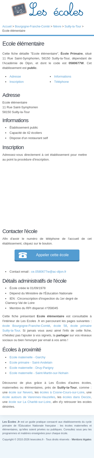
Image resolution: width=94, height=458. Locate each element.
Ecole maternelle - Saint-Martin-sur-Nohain (39, 373)
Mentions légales (81, 439)
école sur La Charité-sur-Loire (30, 402)
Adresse (15, 76)
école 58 (60, 326)
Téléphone (61, 81)
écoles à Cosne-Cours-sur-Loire (62, 392)
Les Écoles (47, 9)
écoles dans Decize (77, 397)
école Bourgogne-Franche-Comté (26, 326)
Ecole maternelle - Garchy (27, 357)
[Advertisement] (44, 194)
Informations (62, 76)
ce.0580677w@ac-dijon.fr (48, 271)
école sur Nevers (21, 392)
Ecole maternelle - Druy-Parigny (31, 368)
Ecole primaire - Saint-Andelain (31, 362)
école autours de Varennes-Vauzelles (28, 397)
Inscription (17, 81)
